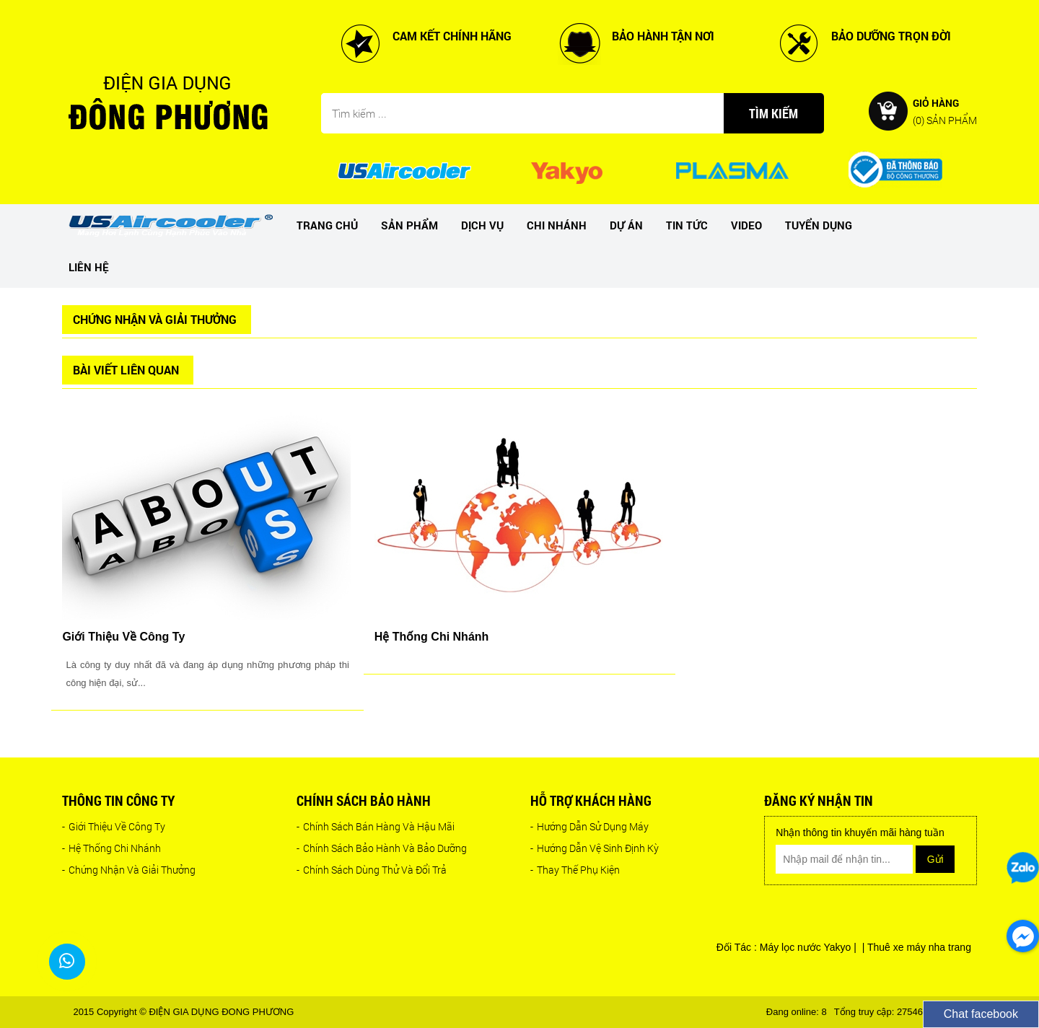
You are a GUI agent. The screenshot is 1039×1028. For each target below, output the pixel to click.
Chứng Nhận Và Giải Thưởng (129, 870)
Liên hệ (89, 267)
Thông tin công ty (118, 800)
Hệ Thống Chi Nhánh (111, 848)
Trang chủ (327, 225)
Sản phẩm (409, 225)
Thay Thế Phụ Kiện (575, 870)
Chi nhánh (557, 225)
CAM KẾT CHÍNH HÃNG (452, 35)
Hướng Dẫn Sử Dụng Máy (589, 826)
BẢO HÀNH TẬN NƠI (663, 35)
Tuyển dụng (818, 225)
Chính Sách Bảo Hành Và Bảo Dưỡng (382, 848)
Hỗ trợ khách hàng (591, 800)
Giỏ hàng (945, 111)
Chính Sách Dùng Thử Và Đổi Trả (372, 870)
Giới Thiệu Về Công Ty (113, 826)
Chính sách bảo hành (364, 800)
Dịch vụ (482, 225)
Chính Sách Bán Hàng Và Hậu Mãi (376, 826)
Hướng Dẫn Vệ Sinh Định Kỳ (594, 848)
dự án (626, 225)
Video (746, 225)
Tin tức (687, 225)
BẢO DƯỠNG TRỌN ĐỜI (891, 35)
